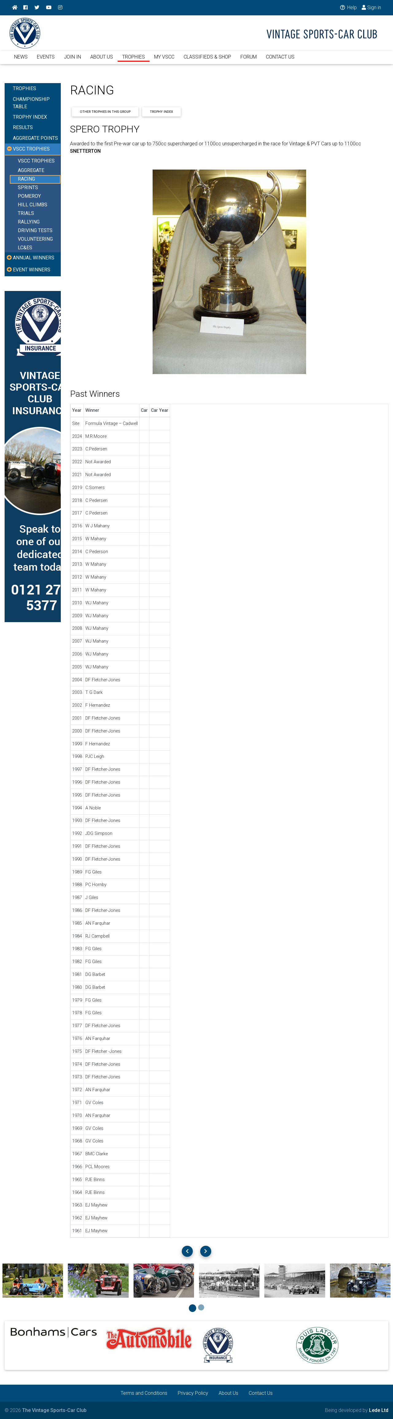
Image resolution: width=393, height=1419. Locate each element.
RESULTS (23, 127)
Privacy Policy (193, 1393)
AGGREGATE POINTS (35, 138)
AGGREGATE (31, 171)
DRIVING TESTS (35, 231)
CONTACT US (280, 60)
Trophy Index (161, 112)
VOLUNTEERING (35, 239)
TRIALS (26, 213)
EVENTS (46, 60)
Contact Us (261, 1393)
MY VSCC (164, 60)
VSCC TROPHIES (36, 161)
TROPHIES (133, 60)
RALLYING (29, 222)
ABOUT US (101, 60)
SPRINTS (28, 188)
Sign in (371, 7)
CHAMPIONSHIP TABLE (31, 102)
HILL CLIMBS (32, 205)
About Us (228, 1393)
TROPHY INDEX (30, 117)
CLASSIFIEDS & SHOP (207, 60)
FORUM (248, 60)
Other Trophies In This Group (105, 112)
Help (348, 7)
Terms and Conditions (144, 1393)
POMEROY (29, 196)
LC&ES (25, 248)
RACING (26, 179)
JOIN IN (72, 60)
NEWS (21, 60)
